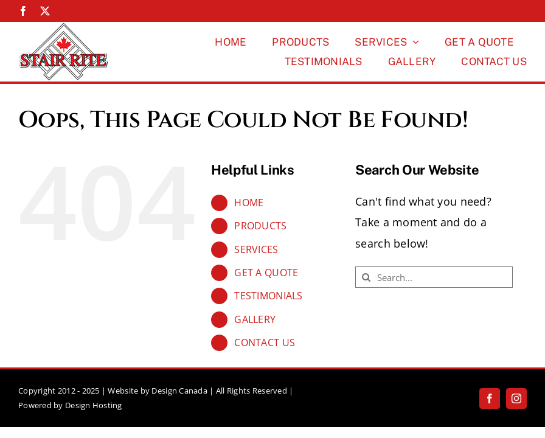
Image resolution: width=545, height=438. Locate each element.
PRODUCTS (260, 225)
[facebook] (23, 11)
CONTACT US (264, 342)
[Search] (366, 277)
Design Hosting (93, 405)
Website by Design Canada (157, 390)
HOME (248, 202)
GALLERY (255, 319)
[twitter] (45, 11)
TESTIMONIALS (268, 295)
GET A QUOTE (266, 272)
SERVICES (256, 249)
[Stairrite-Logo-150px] (63, 27)
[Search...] (434, 277)
